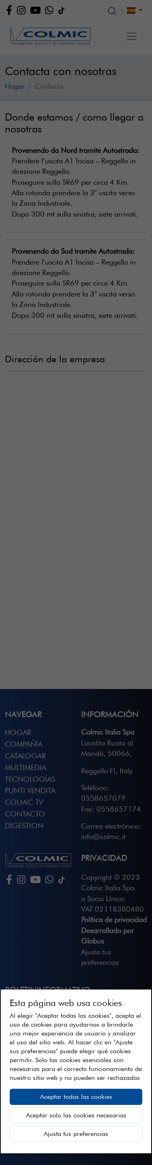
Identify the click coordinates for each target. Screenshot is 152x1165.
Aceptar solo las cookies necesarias (76, 1115)
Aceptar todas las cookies (76, 1096)
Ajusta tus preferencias (76, 1134)
